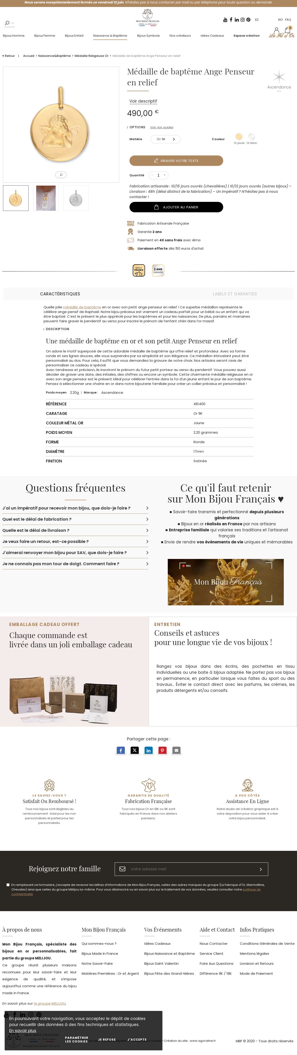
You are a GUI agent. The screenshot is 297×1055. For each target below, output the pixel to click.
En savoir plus (22, 1030)
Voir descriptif (143, 101)
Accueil (28, 56)
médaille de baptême (82, 307)
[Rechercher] (8, 26)
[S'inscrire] (260, 877)
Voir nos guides (161, 127)
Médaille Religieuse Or (92, 56)
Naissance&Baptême (54, 56)
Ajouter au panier (177, 207)
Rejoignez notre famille (65, 876)
